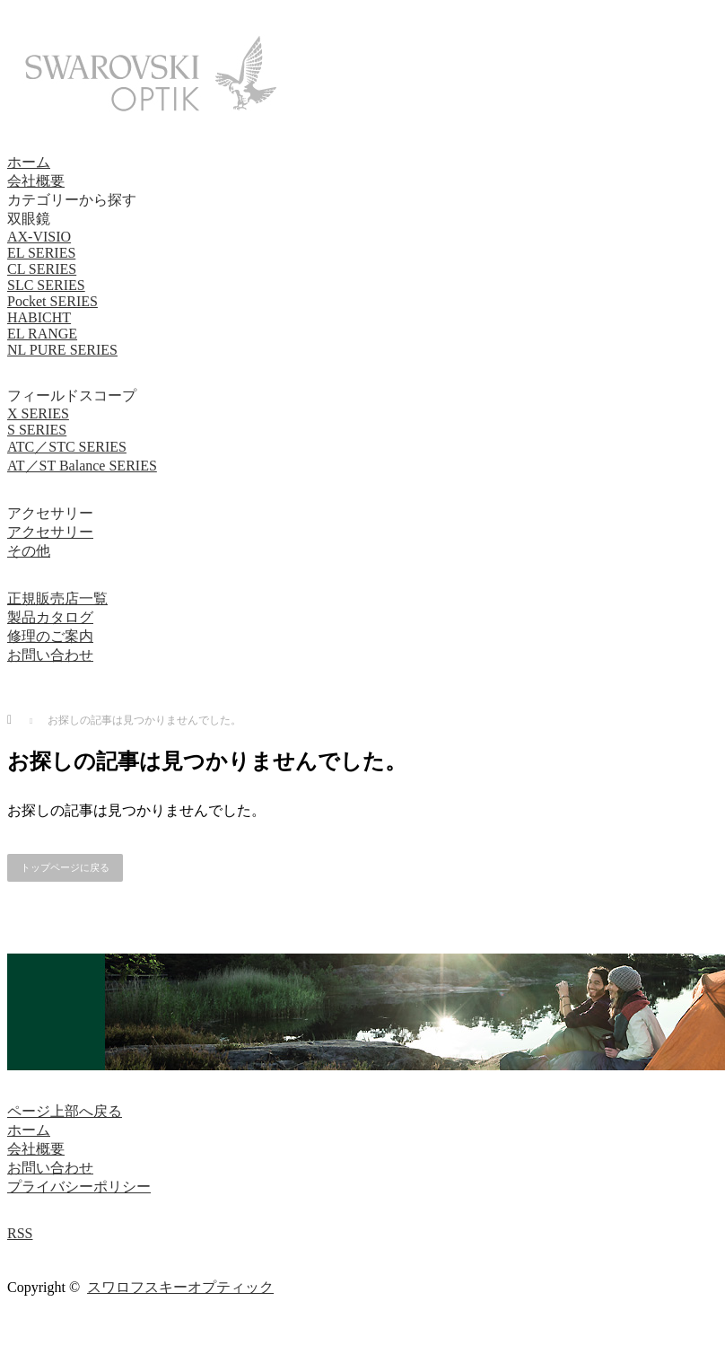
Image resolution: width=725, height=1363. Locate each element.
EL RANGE (42, 333)
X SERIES (38, 413)
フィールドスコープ (71, 395)
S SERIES (36, 429)
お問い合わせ (50, 655)
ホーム (28, 162)
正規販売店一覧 (57, 598)
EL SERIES (41, 252)
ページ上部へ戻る (64, 1111)
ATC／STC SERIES (67, 446)
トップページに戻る (65, 867)
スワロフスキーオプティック (180, 1287)
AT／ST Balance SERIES (82, 465)
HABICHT (39, 317)
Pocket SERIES (52, 301)
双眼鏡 (28, 218)
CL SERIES (41, 269)
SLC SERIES (46, 285)
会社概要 (36, 181)
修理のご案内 (50, 636)
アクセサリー (50, 513)
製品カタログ (50, 617)
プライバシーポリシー (79, 1186)
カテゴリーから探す (71, 199)
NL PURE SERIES (62, 349)
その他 (28, 550)
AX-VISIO (39, 236)
